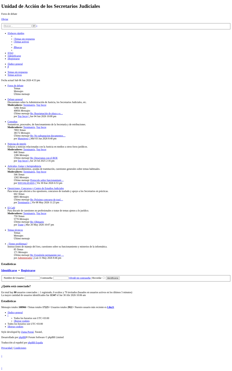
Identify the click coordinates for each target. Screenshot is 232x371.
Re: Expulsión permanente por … (47, 255)
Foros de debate (15, 85)
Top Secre (41, 105)
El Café (11, 207)
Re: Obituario (37, 222)
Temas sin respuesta (18, 72)
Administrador (25, 258)
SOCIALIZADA (26, 183)
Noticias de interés (17, 144)
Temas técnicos (15, 230)
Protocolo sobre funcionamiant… (47, 180)
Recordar (98, 278)
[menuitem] (24, 39)
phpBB (22, 337)
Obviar (4, 19)
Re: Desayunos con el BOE (44, 158)
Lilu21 (110, 307)
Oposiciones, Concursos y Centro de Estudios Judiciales (36, 188)
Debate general (15, 99)
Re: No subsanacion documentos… (47, 135)
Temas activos (15, 75)
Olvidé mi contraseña (80, 278)
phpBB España (35, 342)
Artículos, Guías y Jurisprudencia (24, 166)
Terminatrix (29, 105)
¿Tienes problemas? (17, 243)
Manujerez (23, 138)
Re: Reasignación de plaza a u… (46, 113)
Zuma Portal (27, 332)
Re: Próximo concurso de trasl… (46, 199)
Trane (20, 224)
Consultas (12, 121)
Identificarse (9, 270)
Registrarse (28, 270)
